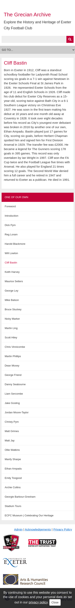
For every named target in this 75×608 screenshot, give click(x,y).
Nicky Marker (12, 318)
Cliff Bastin (11, 262)
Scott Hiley (11, 337)
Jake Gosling (12, 403)
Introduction (11, 215)
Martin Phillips (13, 356)
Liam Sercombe (14, 393)
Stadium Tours (13, 506)
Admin (18, 529)
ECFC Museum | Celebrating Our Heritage (29, 515)
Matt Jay (10, 440)
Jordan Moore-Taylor (17, 412)
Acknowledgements (38, 529)
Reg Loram (11, 234)
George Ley (11, 290)
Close (55, 602)
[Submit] (70, 39)
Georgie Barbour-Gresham (20, 496)
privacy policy (38, 602)
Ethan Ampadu (13, 468)
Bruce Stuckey (13, 309)
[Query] (38, 39)
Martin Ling (11, 328)
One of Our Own (16, 197)
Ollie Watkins (12, 449)
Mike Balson (12, 300)
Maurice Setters (14, 281)
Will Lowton (11, 253)
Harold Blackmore (15, 243)
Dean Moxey (12, 365)
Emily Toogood (13, 477)
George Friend (13, 374)
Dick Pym (10, 225)
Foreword (10, 206)
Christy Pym (12, 421)
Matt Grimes (12, 431)
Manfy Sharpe (13, 459)
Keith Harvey (12, 271)
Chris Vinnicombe (15, 346)
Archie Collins (13, 487)
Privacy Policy (62, 529)
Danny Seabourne (15, 384)
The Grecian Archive (27, 15)
